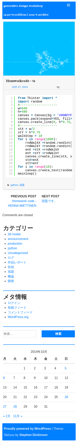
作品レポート (17, 262)
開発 (11, 281)
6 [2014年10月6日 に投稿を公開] (4, 378)
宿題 (22, 185)
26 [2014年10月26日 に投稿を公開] (66, 397)
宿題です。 (49, 201)
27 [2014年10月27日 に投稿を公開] (5, 406)
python (14, 185)
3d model (14, 234)
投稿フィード (17, 307)
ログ (11, 257)
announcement (18, 239)
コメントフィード (20, 312)
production (15, 243)
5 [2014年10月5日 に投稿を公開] (65, 368)
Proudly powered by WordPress (27, 428)
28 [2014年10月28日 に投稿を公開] (15, 406)
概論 (11, 276)
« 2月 (7, 416)
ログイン (14, 303)
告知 (11, 267)
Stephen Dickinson (33, 435)
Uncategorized (18, 253)
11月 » (17, 416)
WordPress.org (18, 317)
